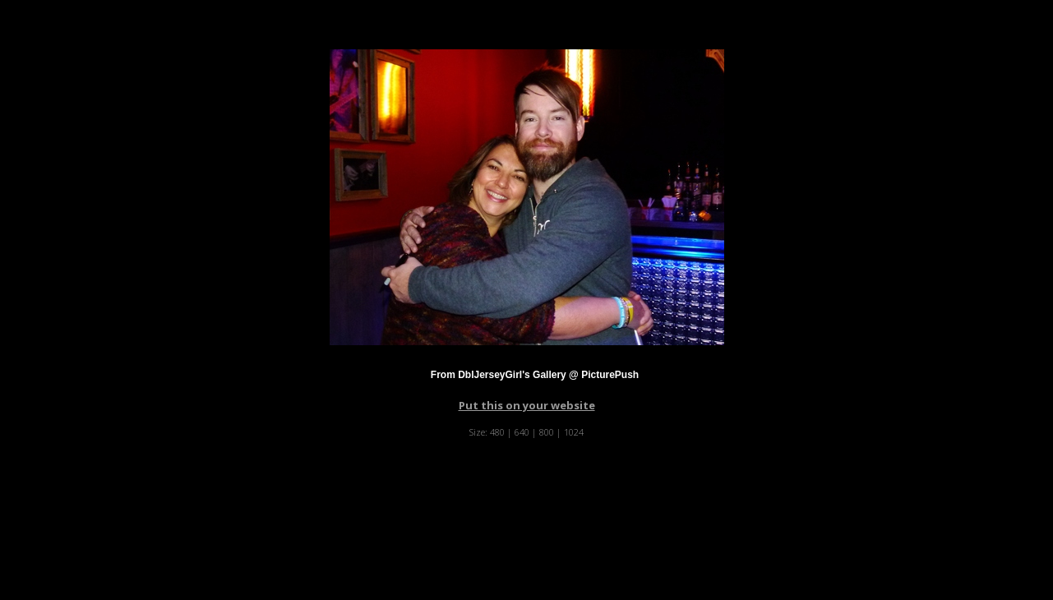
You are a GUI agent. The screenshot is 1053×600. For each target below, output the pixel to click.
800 (546, 432)
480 (497, 432)
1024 (574, 432)
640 (522, 432)
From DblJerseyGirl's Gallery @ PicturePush (535, 375)
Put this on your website (527, 405)
